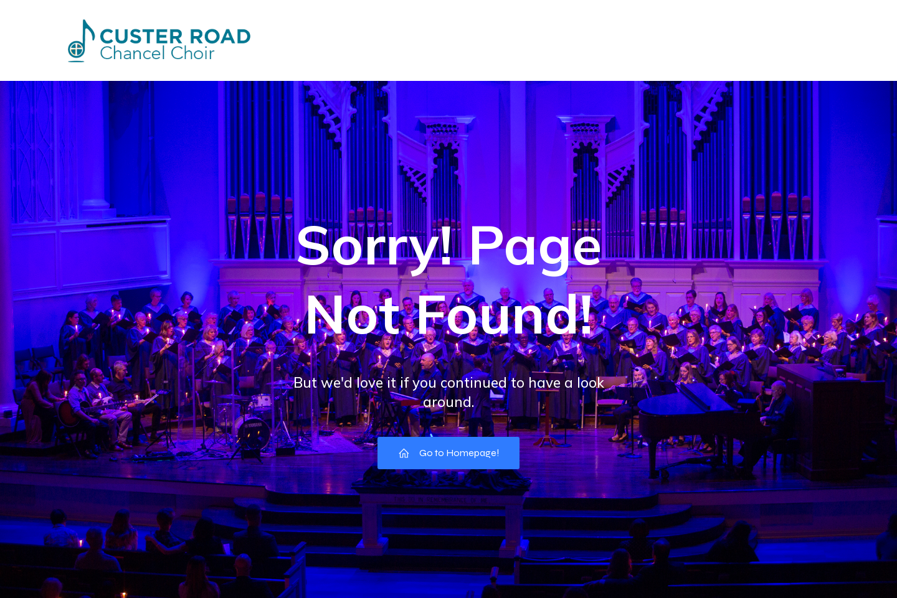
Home (278, 40)
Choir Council (642, 40)
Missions (487, 40)
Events (342, 40)
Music (817, 40)
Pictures (559, 40)
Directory (413, 40)
